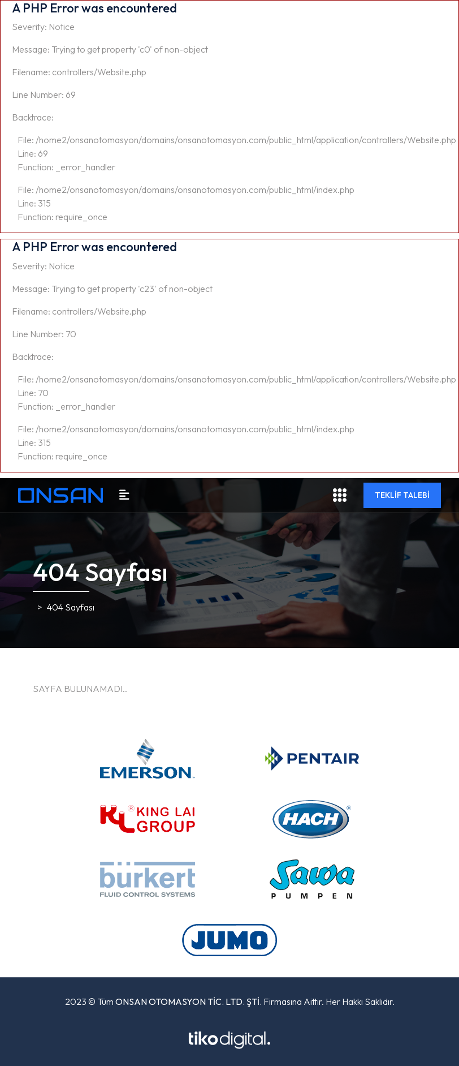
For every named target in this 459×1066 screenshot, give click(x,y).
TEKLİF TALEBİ (402, 495)
